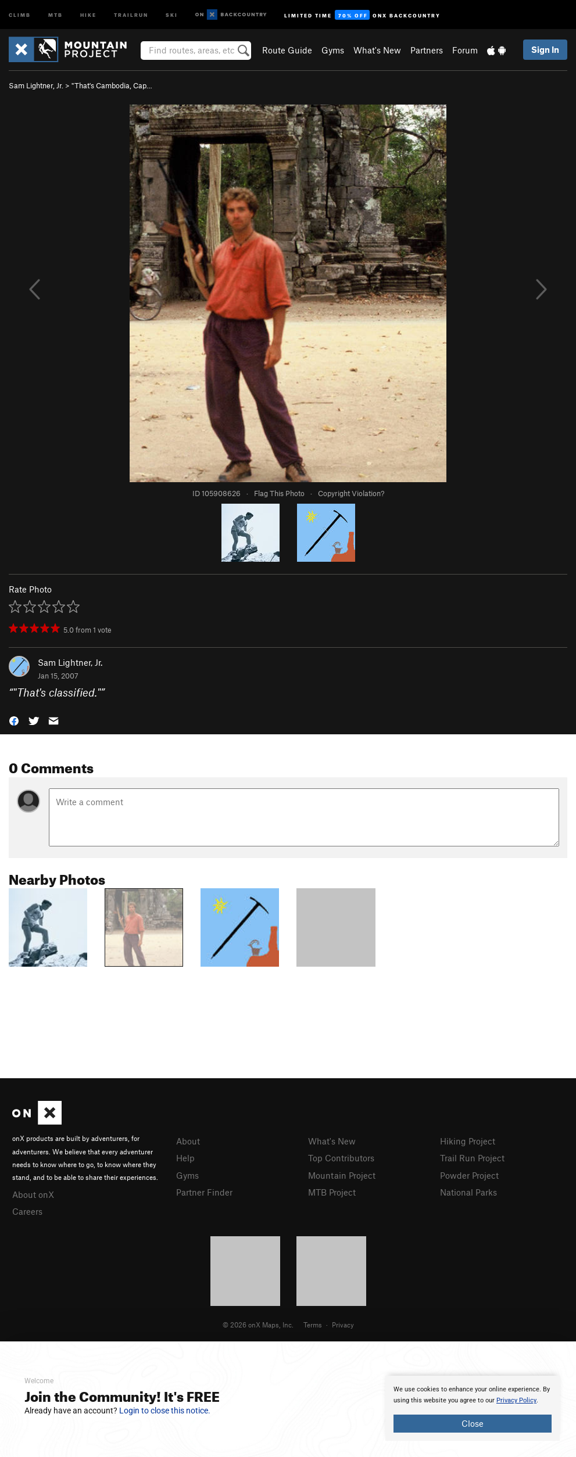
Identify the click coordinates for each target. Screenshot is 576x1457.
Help (185, 1158)
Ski (172, 14)
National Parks (468, 1192)
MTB (55, 14)
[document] (472, 1408)
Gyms (332, 50)
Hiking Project (467, 1141)
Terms (312, 1324)
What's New (377, 50)
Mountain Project (341, 1175)
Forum (465, 50)
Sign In (545, 49)
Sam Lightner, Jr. (36, 85)
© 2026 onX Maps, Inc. (258, 1324)
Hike (88, 14)
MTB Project (332, 1192)
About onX (33, 1194)
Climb (20, 14)
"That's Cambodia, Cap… (111, 85)
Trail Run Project (472, 1158)
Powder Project (469, 1175)
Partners (426, 50)
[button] (14, 719)
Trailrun (131, 14)
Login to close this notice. (164, 1410)
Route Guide (287, 50)
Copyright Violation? (351, 493)
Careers (27, 1211)
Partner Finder (204, 1192)
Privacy (343, 1324)
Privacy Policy (516, 1400)
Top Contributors (341, 1158)
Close (472, 1423)
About (188, 1141)
